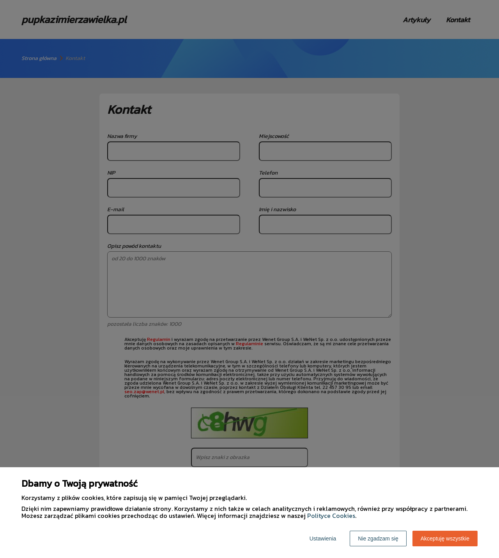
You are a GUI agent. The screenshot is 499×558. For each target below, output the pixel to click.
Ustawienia (323, 538)
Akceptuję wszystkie (445, 538)
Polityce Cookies (331, 515)
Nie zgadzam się (378, 538)
